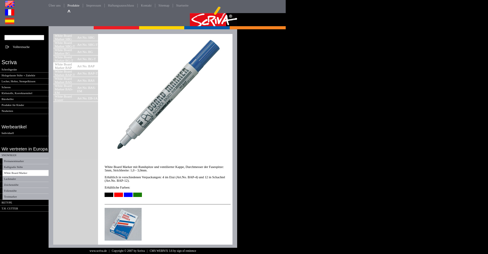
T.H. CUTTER (10, 208)
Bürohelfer (8, 99)
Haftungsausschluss (121, 5)
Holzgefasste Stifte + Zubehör (18, 75)
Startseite (182, 5)
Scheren (6, 87)
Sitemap (163, 5)
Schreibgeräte (9, 69)
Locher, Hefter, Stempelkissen (18, 81)
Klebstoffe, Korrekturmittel (17, 93)
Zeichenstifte (11, 184)
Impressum (93, 5)
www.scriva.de (98, 250)
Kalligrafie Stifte (13, 167)
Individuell (8, 133)
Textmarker (10, 196)
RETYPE (7, 202)
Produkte (73, 5)
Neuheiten (7, 111)
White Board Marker (15, 173)
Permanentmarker (14, 161)
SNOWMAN (9, 155)
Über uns (55, 5)
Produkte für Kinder (13, 105)
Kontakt (146, 5)
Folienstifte (10, 190)
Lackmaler (10, 178)
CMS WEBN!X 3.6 (161, 250)
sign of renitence (186, 250)
